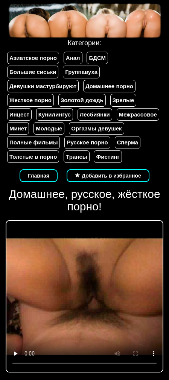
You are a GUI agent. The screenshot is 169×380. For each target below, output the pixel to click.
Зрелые (123, 100)
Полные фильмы (33, 142)
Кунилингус (54, 114)
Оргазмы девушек (96, 128)
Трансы (76, 156)
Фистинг (107, 156)
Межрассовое (138, 114)
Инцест (19, 114)
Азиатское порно (33, 58)
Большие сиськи (32, 72)
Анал (73, 58)
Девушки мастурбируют (42, 86)
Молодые (49, 128)
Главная (38, 176)
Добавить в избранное (108, 176)
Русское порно (87, 142)
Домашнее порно (109, 86)
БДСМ (97, 58)
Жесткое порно (30, 100)
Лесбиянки (95, 114)
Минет (18, 128)
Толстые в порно (33, 156)
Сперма (127, 142)
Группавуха (81, 72)
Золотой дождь (82, 100)
